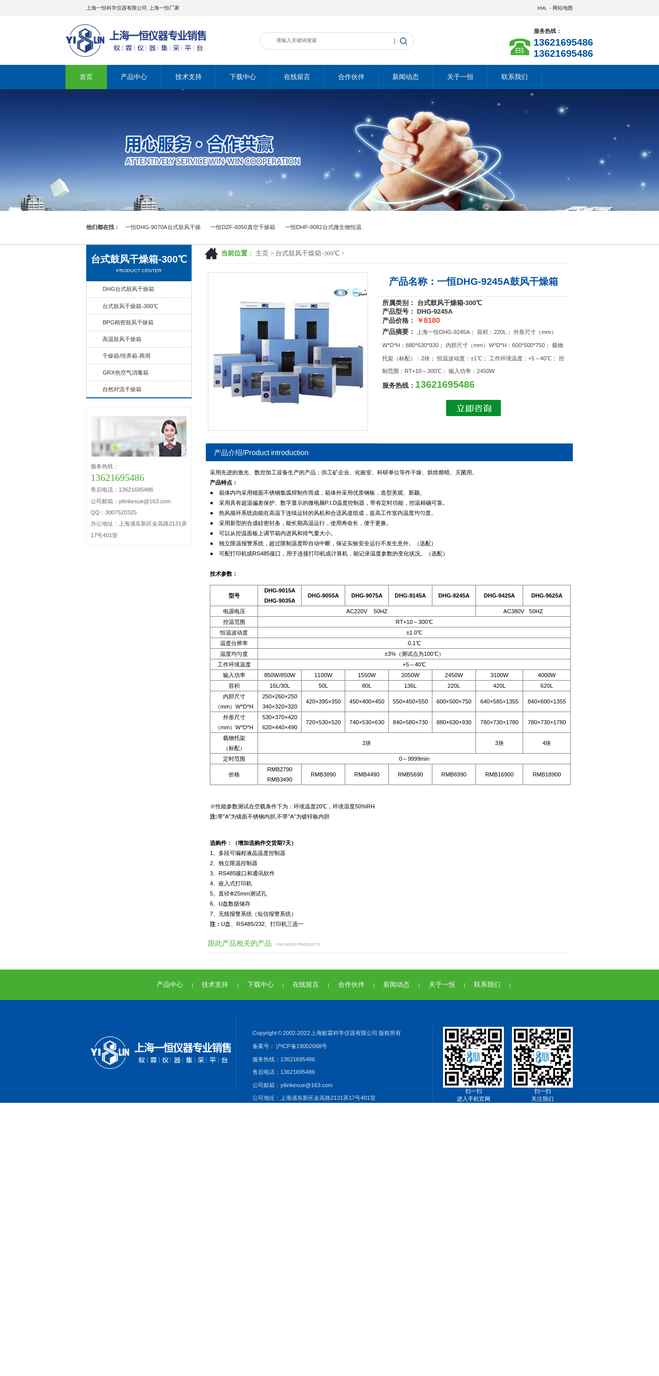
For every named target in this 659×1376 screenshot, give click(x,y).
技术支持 (188, 77)
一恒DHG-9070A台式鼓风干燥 (163, 227)
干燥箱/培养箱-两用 (126, 356)
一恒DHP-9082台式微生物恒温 (323, 227)
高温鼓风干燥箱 (121, 339)
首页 (86, 77)
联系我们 (514, 77)
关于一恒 (460, 77)
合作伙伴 (351, 77)
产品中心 (134, 77)
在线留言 (297, 77)
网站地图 (563, 8)
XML (541, 8)
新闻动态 (405, 77)
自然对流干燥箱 (121, 389)
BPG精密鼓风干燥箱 (128, 322)
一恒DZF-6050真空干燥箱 (242, 227)
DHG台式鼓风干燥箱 (128, 289)
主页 (262, 253)
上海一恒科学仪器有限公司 (116, 8)
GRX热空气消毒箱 (125, 372)
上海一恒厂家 (164, 8)
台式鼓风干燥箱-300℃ (307, 253)
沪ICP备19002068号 (301, 1046)
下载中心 (243, 77)
